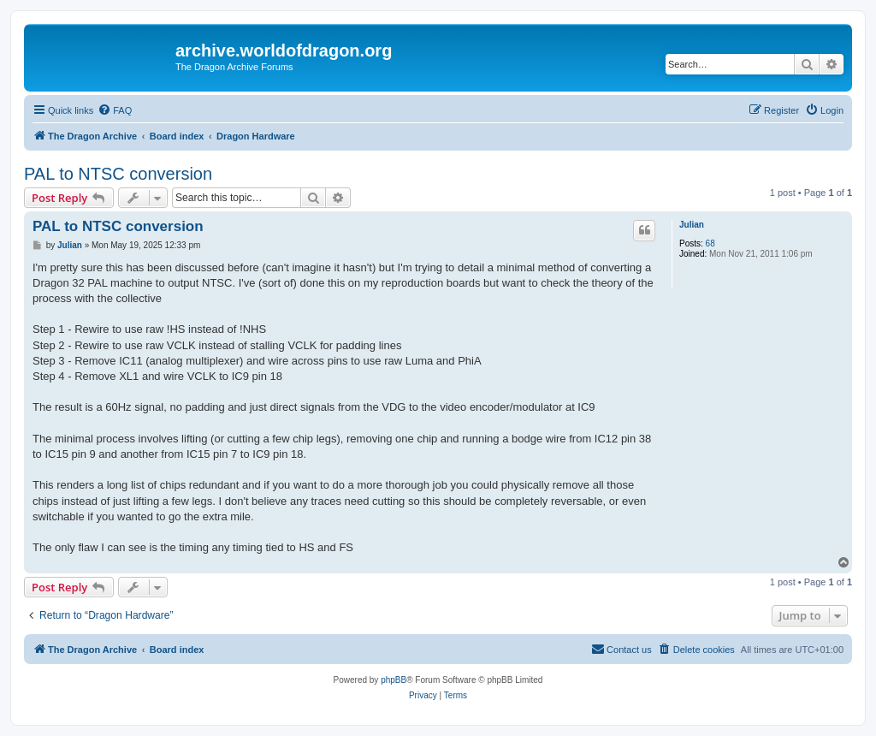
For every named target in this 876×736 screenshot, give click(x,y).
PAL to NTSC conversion (118, 173)
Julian (691, 224)
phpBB (393, 680)
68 (710, 243)
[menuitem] (115, 110)
